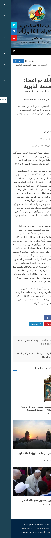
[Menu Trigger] (44, 6)
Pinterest (40, 324)
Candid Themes (34, 532)
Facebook (40, 318)
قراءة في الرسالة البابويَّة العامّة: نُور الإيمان (27, 455)
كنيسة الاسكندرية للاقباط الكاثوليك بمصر (25, 31)
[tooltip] (2, 25)
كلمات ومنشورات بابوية (39, 75)
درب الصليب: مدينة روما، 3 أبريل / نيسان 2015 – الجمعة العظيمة (28, 408)
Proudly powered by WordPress (21, 528)
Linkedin (25, 324)
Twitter (24, 318)
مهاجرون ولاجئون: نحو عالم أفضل (28, 500)
